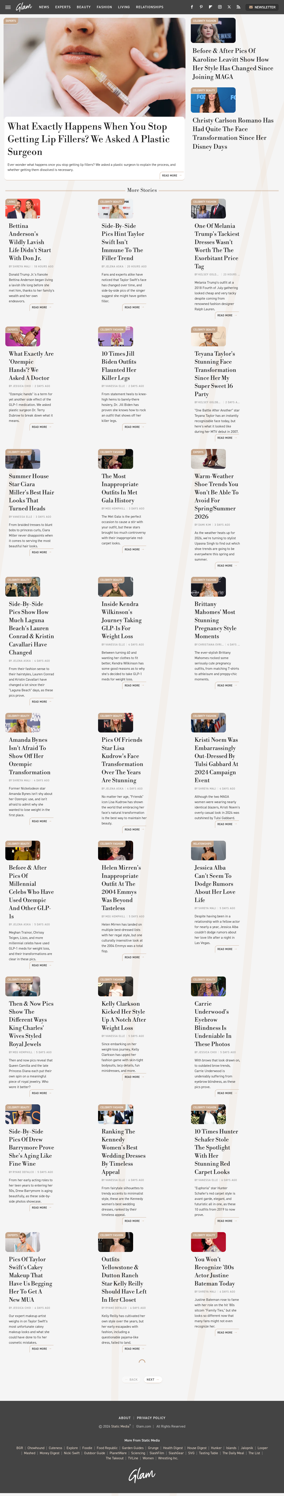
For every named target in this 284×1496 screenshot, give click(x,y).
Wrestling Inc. (168, 1461)
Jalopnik (247, 1451)
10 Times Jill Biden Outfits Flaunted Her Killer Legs (138, 411)
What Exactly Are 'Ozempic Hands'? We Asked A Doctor (46, 411)
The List (254, 1456)
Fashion (104, 7)
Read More (169, 200)
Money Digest (49, 1456)
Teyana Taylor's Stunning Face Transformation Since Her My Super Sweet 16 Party (234, 415)
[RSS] (238, 8)
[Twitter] (229, 8)
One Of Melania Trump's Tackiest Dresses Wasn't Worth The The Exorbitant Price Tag (231, 288)
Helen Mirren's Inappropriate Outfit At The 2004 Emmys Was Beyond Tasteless (140, 921)
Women (148, 1461)
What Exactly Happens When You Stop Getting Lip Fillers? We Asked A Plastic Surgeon (89, 139)
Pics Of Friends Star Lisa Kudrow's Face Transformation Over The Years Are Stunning (137, 790)
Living (124, 7)
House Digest (197, 1451)
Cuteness (55, 1451)
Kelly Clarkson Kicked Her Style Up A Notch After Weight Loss (138, 1048)
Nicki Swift (72, 1456)
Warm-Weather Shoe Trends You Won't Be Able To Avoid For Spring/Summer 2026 (233, 532)
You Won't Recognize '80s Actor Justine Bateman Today (234, 1289)
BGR (19, 1451)
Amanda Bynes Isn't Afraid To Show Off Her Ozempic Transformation (45, 786)
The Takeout (115, 1461)
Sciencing (138, 1456)
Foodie (87, 1451)
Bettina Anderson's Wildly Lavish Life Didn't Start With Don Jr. (48, 284)
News (44, 7)
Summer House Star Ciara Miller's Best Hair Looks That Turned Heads (49, 532)
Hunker (216, 1451)
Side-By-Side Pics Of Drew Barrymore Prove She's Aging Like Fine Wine (45, 1170)
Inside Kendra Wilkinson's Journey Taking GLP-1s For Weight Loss (139, 655)
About (125, 1420)
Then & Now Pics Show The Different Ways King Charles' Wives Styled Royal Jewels (48, 1048)
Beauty (84, 7)
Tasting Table (208, 1456)
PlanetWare (118, 1456)
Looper (263, 1451)
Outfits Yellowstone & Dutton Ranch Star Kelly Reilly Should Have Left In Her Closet (141, 1297)
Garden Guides (133, 1451)
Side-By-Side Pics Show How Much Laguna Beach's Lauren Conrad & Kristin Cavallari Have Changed (48, 659)
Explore (72, 1451)
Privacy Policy (151, 1420)
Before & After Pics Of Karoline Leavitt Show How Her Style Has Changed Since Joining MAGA (234, 86)
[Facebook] (191, 8)
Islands (231, 1451)
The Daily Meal (233, 1456)
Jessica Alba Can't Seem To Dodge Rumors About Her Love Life (231, 917)
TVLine (133, 1461)
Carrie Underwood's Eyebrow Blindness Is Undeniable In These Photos (233, 1048)
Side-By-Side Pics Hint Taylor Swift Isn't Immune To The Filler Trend (141, 284)
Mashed (29, 1456)
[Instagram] (219, 8)
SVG (191, 1456)
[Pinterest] (201, 8)
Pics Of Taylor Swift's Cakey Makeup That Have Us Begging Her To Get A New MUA (47, 1297)
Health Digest (173, 1451)
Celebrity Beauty (204, 117)
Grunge (153, 1451)
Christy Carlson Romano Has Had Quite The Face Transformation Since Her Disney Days (233, 182)
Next (150, 1382)
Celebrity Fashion (204, 21)
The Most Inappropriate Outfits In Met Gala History (139, 528)
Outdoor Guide (94, 1456)
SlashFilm (157, 1456)
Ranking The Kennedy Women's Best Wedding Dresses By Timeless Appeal (140, 1170)
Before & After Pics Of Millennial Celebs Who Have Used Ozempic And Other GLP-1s (48, 921)
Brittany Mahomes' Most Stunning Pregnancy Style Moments (230, 655)
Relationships (150, 7)
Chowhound (36, 1451)
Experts (63, 7)
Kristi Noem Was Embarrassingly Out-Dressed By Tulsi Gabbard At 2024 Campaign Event (234, 790)
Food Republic (107, 1451)
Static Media (120, 1429)
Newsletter (262, 7)
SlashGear (176, 1456)
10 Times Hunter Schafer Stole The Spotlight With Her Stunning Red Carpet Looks (234, 1170)
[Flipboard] (210, 8)
